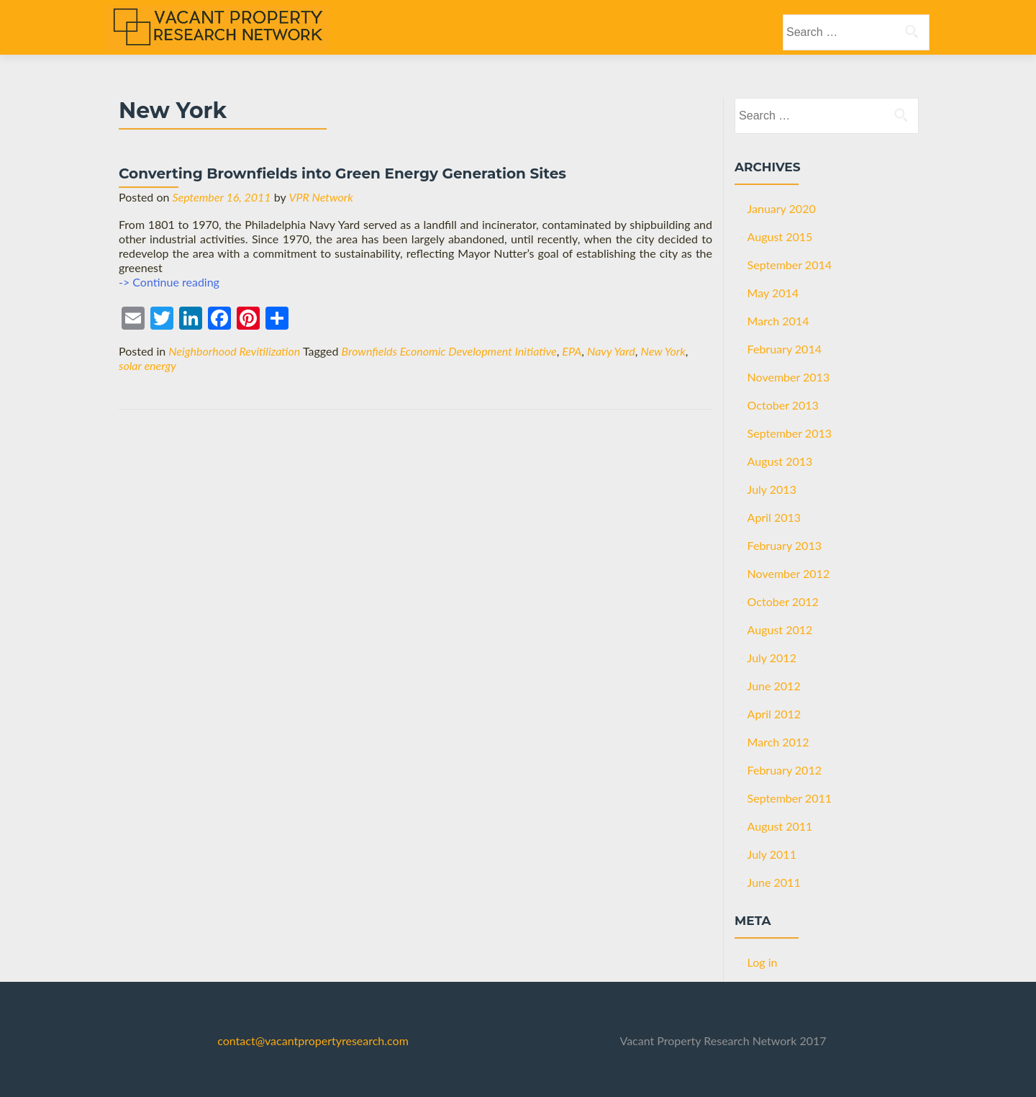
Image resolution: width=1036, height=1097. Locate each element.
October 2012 (783, 601)
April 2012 (774, 714)
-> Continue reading (169, 282)
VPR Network (320, 197)
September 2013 (790, 433)
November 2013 (789, 377)
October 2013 (783, 405)
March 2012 (778, 742)
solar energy (147, 365)
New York (663, 351)
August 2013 (780, 461)
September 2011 (790, 798)
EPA (571, 351)
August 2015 (780, 236)
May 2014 (773, 292)
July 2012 (772, 657)
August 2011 (780, 826)
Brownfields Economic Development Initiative (449, 351)
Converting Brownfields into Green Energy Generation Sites (342, 173)
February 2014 (785, 349)
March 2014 (778, 321)
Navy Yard (611, 351)
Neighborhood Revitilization (234, 351)
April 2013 (774, 517)
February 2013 (785, 545)
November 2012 (789, 573)
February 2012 (785, 770)
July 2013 (772, 489)
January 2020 (782, 208)
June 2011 (774, 882)
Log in (763, 962)
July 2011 (772, 854)
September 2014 (790, 264)
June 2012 (774, 685)
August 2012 (780, 629)
